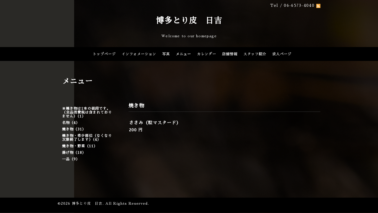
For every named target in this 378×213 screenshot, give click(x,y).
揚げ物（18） (74, 152)
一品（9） (71, 159)
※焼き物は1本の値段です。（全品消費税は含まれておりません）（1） (87, 112)
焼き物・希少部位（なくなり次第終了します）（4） (87, 137)
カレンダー (206, 54)
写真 (166, 54)
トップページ (104, 54)
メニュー (183, 54)
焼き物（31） (74, 129)
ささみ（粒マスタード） (155, 122)
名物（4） (71, 123)
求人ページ (281, 54)
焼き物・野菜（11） (79, 146)
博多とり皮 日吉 (189, 21)
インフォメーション (139, 54)
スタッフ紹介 (254, 54)
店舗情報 (229, 54)
